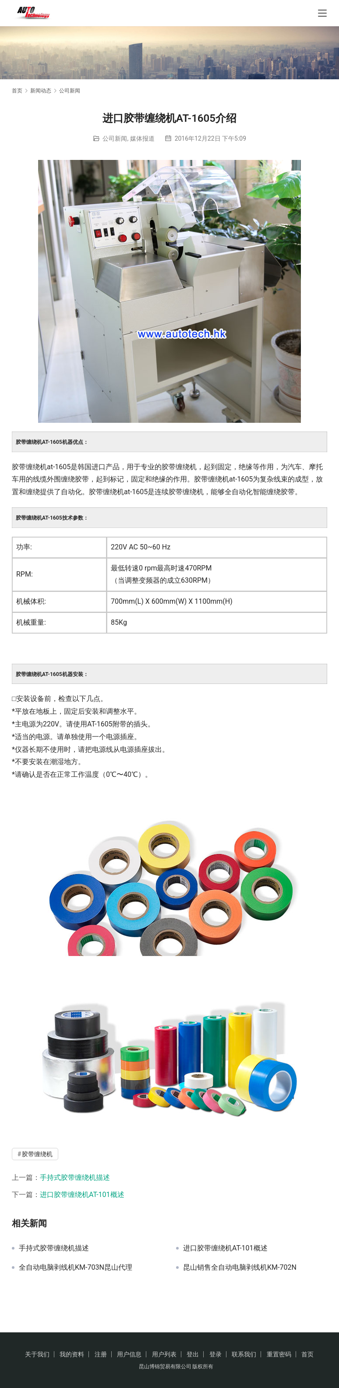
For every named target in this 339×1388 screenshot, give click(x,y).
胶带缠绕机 (37, 1154)
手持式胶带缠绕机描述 (75, 1177)
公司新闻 (114, 138)
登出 (193, 1354)
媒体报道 (142, 138)
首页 (17, 91)
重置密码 (279, 1354)
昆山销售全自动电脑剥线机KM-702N (240, 1267)
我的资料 (72, 1354)
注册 (101, 1354)
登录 (215, 1354)
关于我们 (37, 1354)
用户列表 (164, 1354)
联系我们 (244, 1354)
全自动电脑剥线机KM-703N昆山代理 (75, 1267)
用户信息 (129, 1354)
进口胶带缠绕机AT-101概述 (82, 1194)
